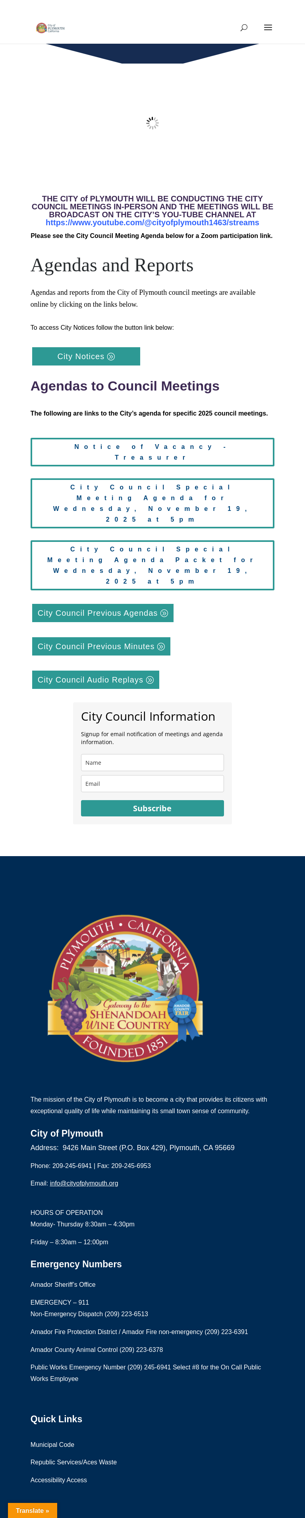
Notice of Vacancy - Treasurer (152, 452)
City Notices (80, 356)
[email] (152, 783)
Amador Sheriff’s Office (63, 1284)
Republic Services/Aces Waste (74, 1462)
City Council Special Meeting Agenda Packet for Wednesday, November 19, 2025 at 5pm (152, 565)
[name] (152, 762)
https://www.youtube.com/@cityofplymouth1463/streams (152, 222)
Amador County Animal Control (75, 1349)
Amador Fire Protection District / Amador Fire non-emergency (118, 1331)
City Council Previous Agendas (98, 613)
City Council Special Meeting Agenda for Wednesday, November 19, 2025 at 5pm (152, 503)
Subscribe (152, 808)
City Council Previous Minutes (96, 646)
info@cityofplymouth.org (84, 1183)
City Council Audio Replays (90, 679)
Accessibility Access (59, 1480)
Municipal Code (52, 1444)
